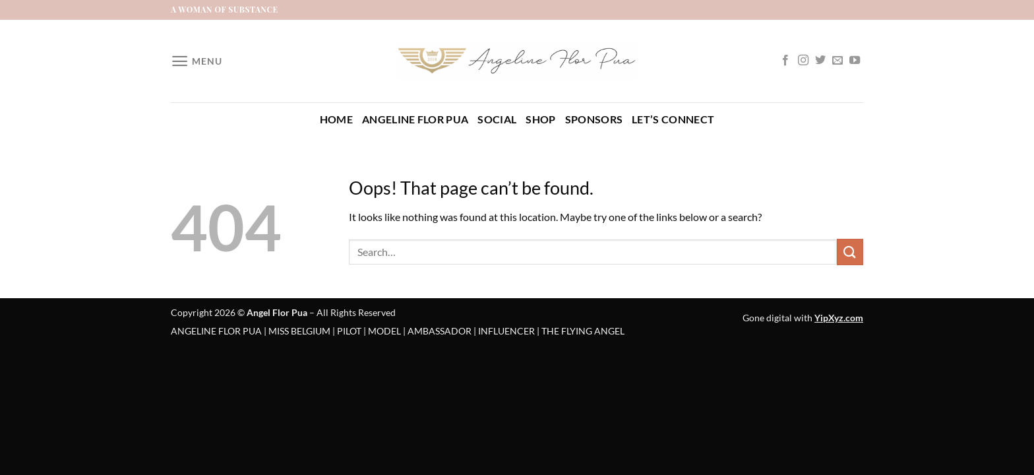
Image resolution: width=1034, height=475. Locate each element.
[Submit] (850, 252)
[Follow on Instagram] (803, 61)
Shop (540, 119)
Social (496, 119)
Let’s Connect (673, 119)
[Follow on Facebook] (785, 61)
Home (336, 119)
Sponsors (594, 119)
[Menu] (196, 61)
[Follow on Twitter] (820, 61)
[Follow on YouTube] (854, 61)
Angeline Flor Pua (415, 119)
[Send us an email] (837, 61)
